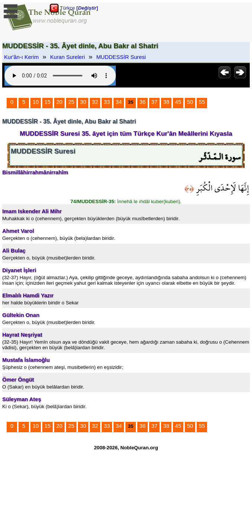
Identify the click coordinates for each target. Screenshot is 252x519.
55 (202, 102)
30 (83, 102)
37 (154, 102)
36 (142, 102)
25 (71, 102)
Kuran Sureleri (67, 57)
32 (95, 102)
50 (190, 102)
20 (59, 102)
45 (178, 102)
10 (36, 102)
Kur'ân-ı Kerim (21, 57)
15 (47, 102)
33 (107, 102)
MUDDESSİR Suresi (121, 57)
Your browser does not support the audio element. (60, 76)
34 (119, 102)
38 (166, 102)
